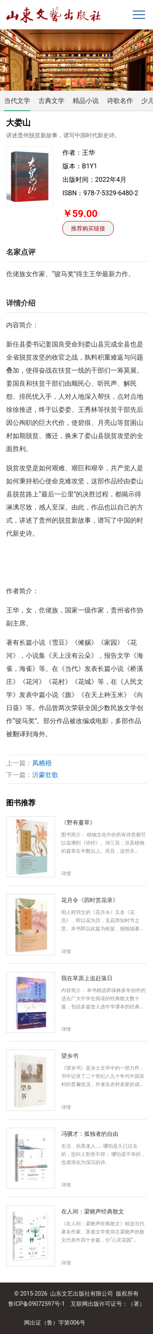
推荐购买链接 (88, 228)
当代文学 (17, 101)
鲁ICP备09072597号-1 (36, 1303)
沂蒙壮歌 (45, 775)
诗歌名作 (120, 101)
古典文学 (51, 101)
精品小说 (86, 101)
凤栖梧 (42, 763)
